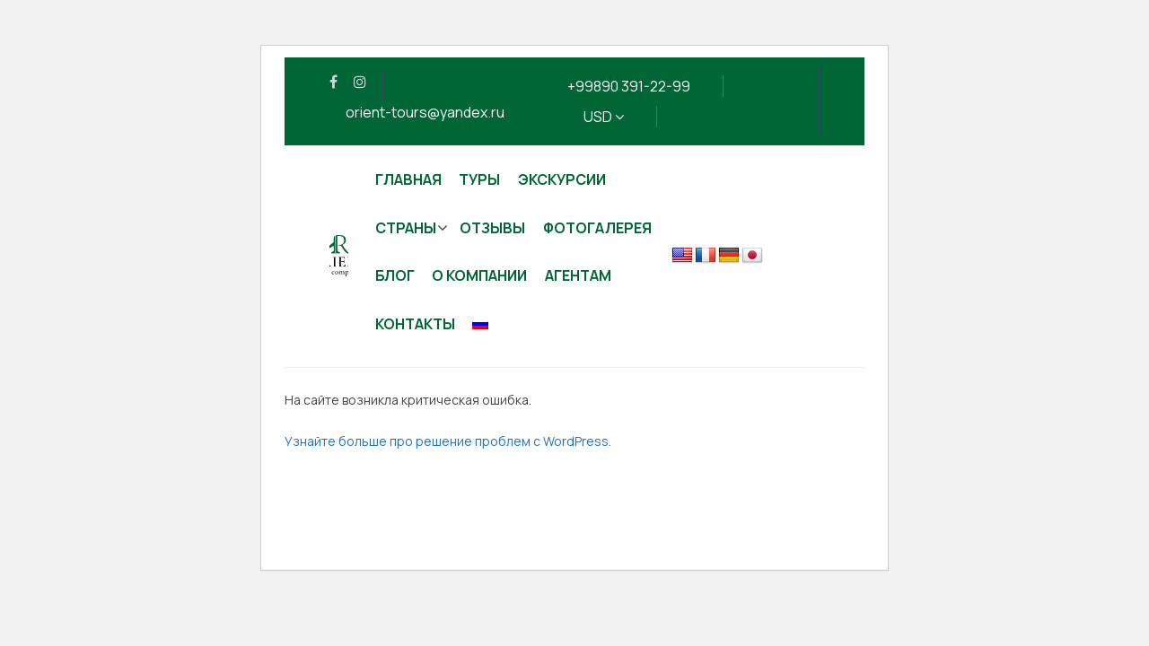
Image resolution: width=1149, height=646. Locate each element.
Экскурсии (562, 179)
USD (603, 117)
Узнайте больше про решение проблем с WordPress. (448, 441)
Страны (405, 228)
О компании (479, 275)
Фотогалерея (597, 228)
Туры (479, 179)
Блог (395, 275)
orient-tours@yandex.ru (425, 112)
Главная (408, 179)
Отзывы (492, 228)
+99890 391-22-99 (628, 86)
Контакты (415, 324)
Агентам (578, 275)
